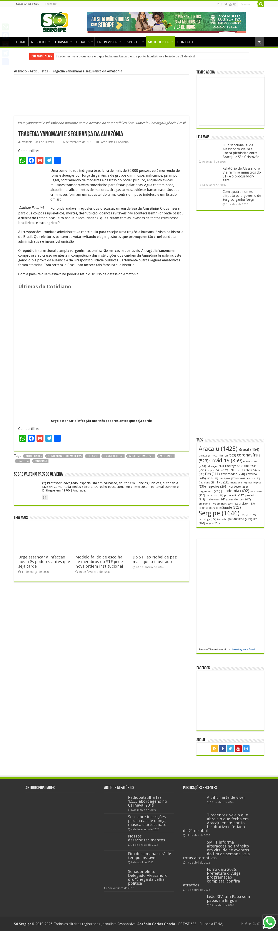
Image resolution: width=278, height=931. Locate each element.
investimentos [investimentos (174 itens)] (248, 478)
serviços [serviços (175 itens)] (248, 514)
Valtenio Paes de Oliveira (38, 142)
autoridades (34, 456)
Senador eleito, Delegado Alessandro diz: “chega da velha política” (148, 877)
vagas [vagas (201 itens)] (213, 523)
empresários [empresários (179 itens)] (217, 470)
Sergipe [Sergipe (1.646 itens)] (219, 513)
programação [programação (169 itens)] (227, 503)
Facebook (51, 3)
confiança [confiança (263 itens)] (225, 455)
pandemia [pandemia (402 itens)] (235, 490)
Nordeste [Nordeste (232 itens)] (238, 486)
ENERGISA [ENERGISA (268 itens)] (240, 470)
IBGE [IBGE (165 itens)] (212, 478)
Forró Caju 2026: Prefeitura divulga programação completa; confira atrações (212, 877)
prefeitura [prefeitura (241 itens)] (216, 499)
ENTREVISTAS (107, 42)
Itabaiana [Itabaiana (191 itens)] (207, 482)
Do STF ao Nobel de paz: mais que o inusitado (155, 559)
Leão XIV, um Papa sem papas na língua (228, 898)
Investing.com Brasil (243, 649)
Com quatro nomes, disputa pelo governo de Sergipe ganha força (242, 196)
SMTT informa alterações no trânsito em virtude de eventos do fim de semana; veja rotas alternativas (216, 850)
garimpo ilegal (113, 456)
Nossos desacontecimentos (146, 838)
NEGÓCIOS (39, 42)
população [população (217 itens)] (234, 495)
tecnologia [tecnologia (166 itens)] (207, 519)
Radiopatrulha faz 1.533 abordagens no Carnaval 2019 (147, 801)
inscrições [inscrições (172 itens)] (227, 478)
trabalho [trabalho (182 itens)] (225, 519)
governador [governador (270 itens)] (233, 474)
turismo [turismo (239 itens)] (243, 519)
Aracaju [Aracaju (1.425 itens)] (218, 448)
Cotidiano (122, 142)
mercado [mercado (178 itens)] (238, 482)
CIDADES (83, 42)
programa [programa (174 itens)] (207, 503)
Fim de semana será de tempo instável (149, 855)
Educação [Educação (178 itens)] (215, 466)
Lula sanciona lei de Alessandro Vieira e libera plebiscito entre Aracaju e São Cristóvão (241, 151)
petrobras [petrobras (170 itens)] (214, 495)
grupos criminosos (141, 456)
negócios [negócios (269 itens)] (217, 486)
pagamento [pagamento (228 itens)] (209, 491)
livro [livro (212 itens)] (223, 482)
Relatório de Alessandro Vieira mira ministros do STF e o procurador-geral (242, 174)
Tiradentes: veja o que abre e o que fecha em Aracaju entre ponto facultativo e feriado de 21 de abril (125, 56)
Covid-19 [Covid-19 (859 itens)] (225, 461)
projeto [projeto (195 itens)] (247, 503)
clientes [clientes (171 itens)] (206, 455)
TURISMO (61, 42)
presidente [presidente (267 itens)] (239, 499)
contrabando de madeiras (65, 456)
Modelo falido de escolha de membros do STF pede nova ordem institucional (99, 561)
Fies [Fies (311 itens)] (212, 474)
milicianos (166, 456)
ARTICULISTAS (159, 42)
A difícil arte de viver (226, 797)
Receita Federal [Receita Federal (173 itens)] (210, 507)
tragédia (23, 461)
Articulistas (39, 71)
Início (20, 71)
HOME (21, 42)
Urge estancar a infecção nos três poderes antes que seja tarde (101, 421)
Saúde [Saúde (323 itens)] (231, 507)
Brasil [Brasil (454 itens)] (248, 449)
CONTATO (185, 42)
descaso (93, 456)
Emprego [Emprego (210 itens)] (234, 466)
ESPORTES (133, 42)
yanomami (41, 461)
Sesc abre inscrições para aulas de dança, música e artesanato (147, 820)
